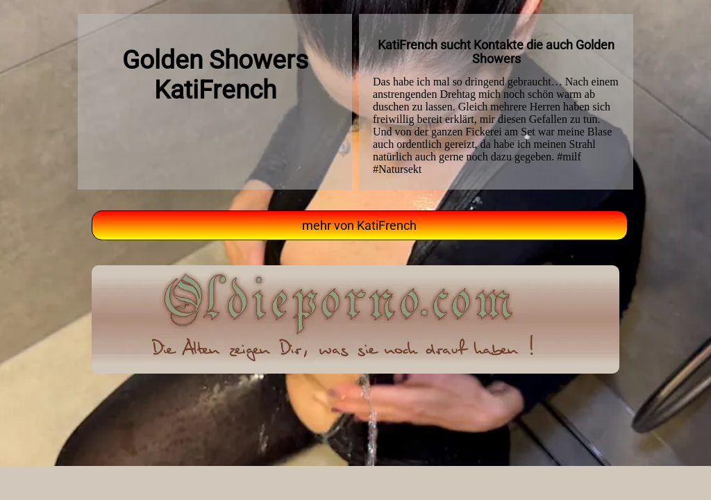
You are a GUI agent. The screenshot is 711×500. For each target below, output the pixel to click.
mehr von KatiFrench (359, 225)
